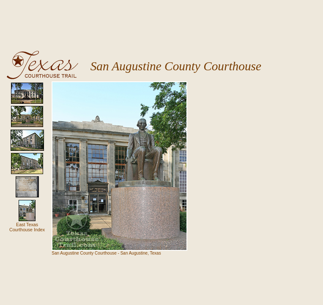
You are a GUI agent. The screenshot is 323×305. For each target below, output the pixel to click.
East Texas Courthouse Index (27, 227)
